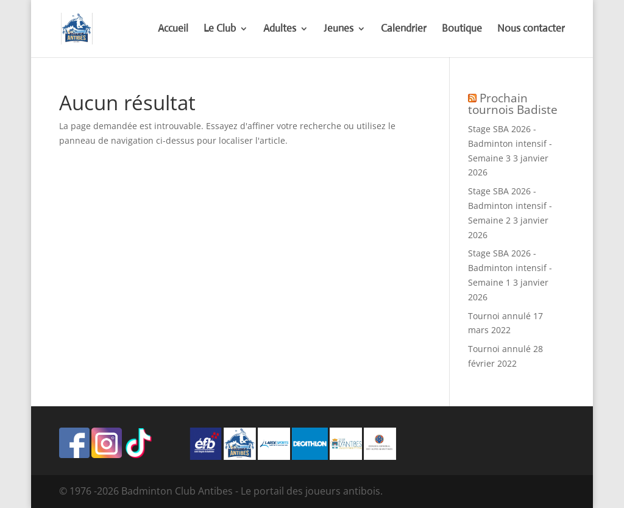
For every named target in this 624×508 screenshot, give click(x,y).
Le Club (220, 29)
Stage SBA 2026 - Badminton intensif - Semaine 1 (510, 267)
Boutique (462, 29)
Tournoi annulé (499, 316)
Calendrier (404, 29)
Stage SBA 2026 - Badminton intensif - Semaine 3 (510, 143)
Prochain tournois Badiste (513, 104)
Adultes (279, 29)
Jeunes (338, 29)
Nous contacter (531, 29)
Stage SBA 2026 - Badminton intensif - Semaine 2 (510, 205)
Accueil (173, 29)
